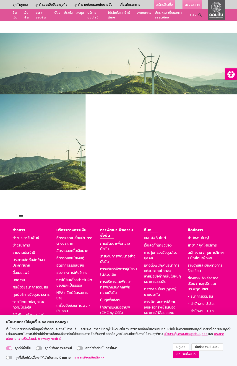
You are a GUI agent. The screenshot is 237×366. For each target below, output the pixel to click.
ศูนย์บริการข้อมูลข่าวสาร (31, 282)
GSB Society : (199, 306)
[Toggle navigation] (21, 203)
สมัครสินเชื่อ (164, 4)
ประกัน (68, 12)
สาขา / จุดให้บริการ (202, 233)
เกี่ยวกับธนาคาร (130, 4)
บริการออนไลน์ (92, 15)
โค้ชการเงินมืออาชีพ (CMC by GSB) (115, 298)
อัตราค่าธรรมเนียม (70, 253)
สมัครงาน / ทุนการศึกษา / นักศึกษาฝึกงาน (206, 243)
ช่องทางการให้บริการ (71, 260)
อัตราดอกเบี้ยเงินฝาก (72, 238)
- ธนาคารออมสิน (200, 284)
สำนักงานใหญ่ (198, 226)
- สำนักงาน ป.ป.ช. (201, 291)
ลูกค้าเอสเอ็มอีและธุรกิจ (51, 4)
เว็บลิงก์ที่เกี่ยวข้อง (158, 233)
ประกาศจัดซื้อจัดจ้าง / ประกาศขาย (29, 250)
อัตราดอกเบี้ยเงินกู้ (70, 246)
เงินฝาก (26, 15)
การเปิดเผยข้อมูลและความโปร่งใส (28, 292)
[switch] (9, 348)
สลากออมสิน (41, 15)
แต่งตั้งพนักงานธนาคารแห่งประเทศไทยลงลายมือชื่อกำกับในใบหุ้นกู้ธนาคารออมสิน (162, 262)
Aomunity (144, 12)
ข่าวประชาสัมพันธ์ (26, 226)
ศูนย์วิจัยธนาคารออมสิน (30, 275)
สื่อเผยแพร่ (21, 260)
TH (192, 15)
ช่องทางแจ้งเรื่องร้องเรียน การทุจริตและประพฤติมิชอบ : (203, 271)
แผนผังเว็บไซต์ (155, 226)
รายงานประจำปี (24, 240)
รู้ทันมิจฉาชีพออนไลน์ (28, 302)
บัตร (57, 12)
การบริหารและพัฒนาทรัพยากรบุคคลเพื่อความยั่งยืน (115, 275)
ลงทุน (80, 12)
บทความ (19, 268)
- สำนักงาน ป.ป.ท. (201, 299)
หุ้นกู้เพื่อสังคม (111, 288)
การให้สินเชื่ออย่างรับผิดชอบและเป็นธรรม (74, 270)
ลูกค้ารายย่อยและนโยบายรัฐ (93, 4)
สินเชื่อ (15, 15)
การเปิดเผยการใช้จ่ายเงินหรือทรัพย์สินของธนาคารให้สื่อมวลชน (160, 295)
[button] (231, 74)
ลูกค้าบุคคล (20, 4)
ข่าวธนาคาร (21, 233)
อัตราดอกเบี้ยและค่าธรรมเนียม (168, 15)
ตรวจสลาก (192, 4)
